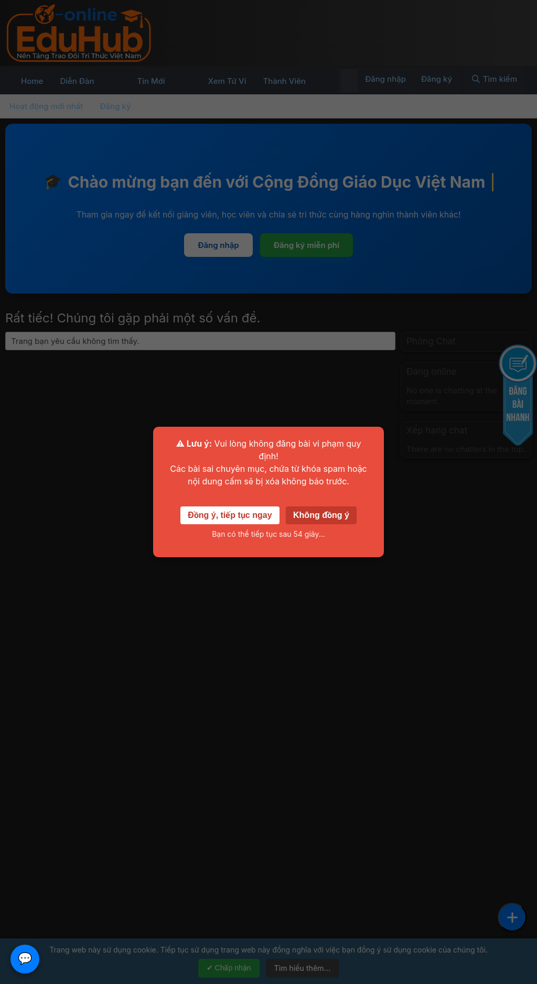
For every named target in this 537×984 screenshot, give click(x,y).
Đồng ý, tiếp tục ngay (230, 515)
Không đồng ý (321, 515)
